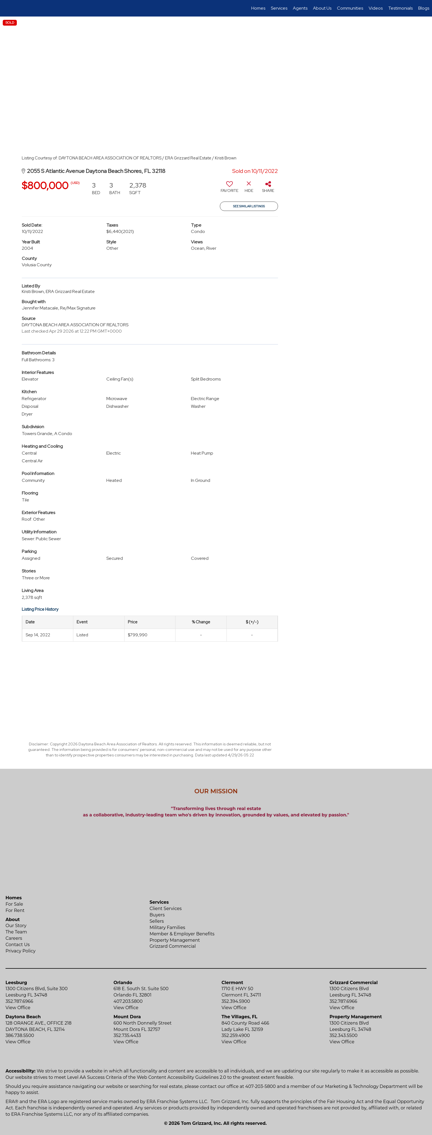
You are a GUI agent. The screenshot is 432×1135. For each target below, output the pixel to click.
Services (279, 8)
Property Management (175, 940)
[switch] (229, 189)
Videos (376, 8)
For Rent (15, 910)
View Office (18, 1007)
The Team (16, 932)
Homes (258, 8)
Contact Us (18, 944)
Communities (350, 8)
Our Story (16, 925)
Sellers (157, 921)
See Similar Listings (249, 206)
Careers (14, 938)
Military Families (167, 927)
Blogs (423, 8)
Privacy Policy (21, 951)
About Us (322, 8)
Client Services (166, 908)
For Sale (14, 904)
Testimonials (400, 8)
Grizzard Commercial (173, 946)
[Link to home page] (7, 8)
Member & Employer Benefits (182, 933)
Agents (300, 8)
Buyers (157, 914)
